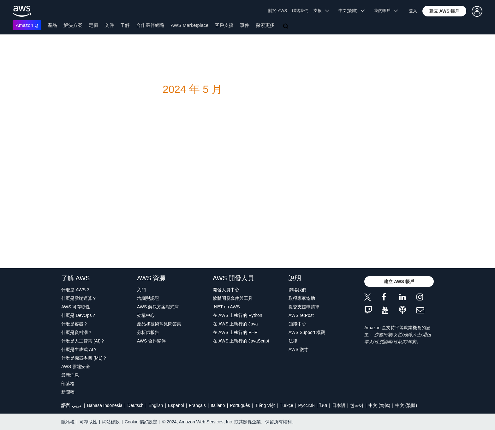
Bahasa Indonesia (104, 405)
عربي (77, 405)
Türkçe (286, 405)
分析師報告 (148, 332)
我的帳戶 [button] (386, 10)
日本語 (338, 405)
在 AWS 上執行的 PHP (235, 332)
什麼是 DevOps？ (78, 315)
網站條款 (111, 421)
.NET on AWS (226, 306)
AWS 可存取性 (75, 306)
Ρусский (306, 405)
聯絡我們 (300, 10)
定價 (93, 25)
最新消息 (70, 375)
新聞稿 (68, 392)
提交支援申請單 (304, 306)
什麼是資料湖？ (76, 332)
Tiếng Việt (265, 405)
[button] (444, 11)
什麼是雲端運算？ (79, 298)
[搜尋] (286, 26)
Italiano (218, 405)
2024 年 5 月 (192, 89)
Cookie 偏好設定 (141, 421)
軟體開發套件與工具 (233, 298)
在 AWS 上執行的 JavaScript (241, 340)
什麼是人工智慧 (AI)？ (83, 340)
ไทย (323, 405)
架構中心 (146, 315)
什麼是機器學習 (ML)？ (84, 357)
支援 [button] (321, 10)
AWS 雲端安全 (75, 366)
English (155, 405)
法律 (293, 340)
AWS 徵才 (298, 349)
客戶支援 (224, 25)
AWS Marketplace (189, 25)
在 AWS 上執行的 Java (235, 323)
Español (176, 405)
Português (240, 405)
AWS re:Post (301, 315)
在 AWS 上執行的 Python (237, 315)
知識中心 (297, 323)
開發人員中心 (226, 289)
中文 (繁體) (406, 405)
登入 (413, 11)
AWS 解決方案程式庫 (158, 306)
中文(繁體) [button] (351, 10)
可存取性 (88, 421)
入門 (141, 289)
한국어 (356, 405)
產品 (52, 25)
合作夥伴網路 (150, 25)
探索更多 (265, 25)
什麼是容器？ (74, 323)
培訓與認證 (148, 298)
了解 (125, 25)
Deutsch (135, 405)
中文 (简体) (379, 405)
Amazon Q (27, 25)
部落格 (68, 383)
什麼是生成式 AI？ (79, 349)
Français (197, 405)
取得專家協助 (302, 298)
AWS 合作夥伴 (151, 340)
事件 (244, 25)
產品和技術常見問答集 (159, 323)
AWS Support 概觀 (307, 332)
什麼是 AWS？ (75, 289)
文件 (109, 25)
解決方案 (72, 25)
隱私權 (68, 421)
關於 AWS (277, 10)
